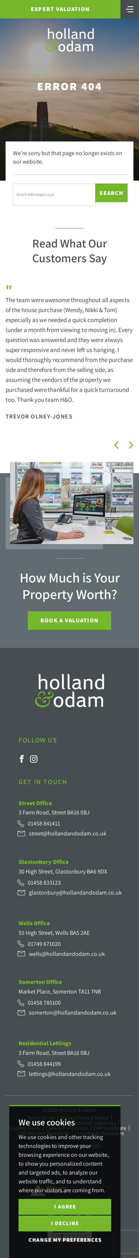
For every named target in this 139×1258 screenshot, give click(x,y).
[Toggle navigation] (129, 8)
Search (111, 193)
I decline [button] (65, 1223)
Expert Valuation (60, 9)
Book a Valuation (69, 620)
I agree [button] (65, 1206)
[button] (116, 445)
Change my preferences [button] (65, 1239)
